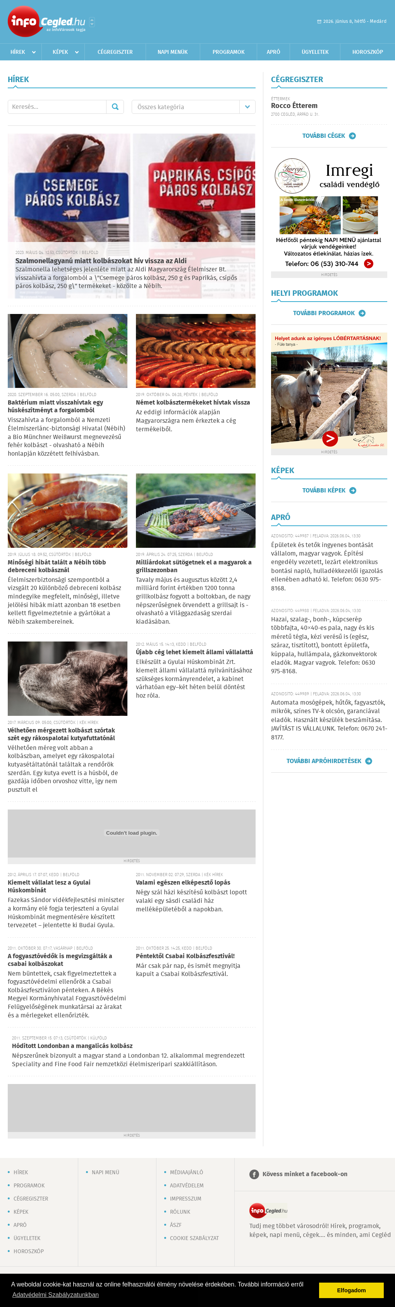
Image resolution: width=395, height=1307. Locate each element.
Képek (60, 52)
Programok (229, 52)
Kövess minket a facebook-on (305, 1174)
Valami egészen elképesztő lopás (183, 883)
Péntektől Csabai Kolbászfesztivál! (185, 956)
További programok (324, 313)
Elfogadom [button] (351, 1290)
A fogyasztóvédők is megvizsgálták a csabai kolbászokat (60, 960)
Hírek (17, 52)
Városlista (92, 22)
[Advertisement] (131, 1107)
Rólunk (180, 1212)
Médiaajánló (186, 1172)
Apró (273, 52)
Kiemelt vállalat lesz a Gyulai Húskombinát (49, 886)
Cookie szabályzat (194, 1238)
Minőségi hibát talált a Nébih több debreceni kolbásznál (57, 566)
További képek (323, 490)
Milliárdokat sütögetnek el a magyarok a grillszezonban (194, 566)
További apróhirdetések (324, 761)
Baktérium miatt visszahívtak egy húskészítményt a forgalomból (55, 406)
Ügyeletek (315, 52)
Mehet (115, 107)
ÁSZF (176, 1225)
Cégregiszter (115, 52)
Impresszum (185, 1199)
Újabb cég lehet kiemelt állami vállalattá (194, 652)
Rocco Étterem (294, 106)
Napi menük (173, 52)
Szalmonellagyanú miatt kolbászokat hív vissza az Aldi (101, 261)
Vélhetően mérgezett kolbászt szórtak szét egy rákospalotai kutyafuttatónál (61, 734)
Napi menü (105, 1172)
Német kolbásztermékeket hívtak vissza (193, 403)
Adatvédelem (187, 1186)
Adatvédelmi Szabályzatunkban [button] (55, 1295)
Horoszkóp (367, 52)
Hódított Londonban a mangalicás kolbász (72, 1046)
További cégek (323, 135)
